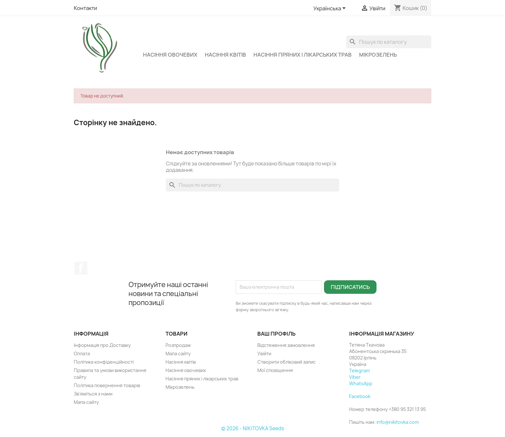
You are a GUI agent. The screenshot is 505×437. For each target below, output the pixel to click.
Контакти (85, 8)
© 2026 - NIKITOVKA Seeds (252, 428)
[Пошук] (388, 41)
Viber (355, 377)
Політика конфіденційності (104, 362)
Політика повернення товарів (107, 385)
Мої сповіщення (275, 370)
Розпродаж (178, 345)
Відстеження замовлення (286, 345)
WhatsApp (360, 383)
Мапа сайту (86, 402)
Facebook (80, 268)
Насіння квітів (225, 54)
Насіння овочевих (170, 54)
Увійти (264, 353)
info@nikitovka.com (397, 422)
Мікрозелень (378, 54)
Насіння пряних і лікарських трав (302, 54)
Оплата (82, 353)
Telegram (359, 370)
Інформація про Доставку (102, 345)
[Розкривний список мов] (330, 9)
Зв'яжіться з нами (93, 394)
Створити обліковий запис (286, 362)
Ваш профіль (276, 333)
